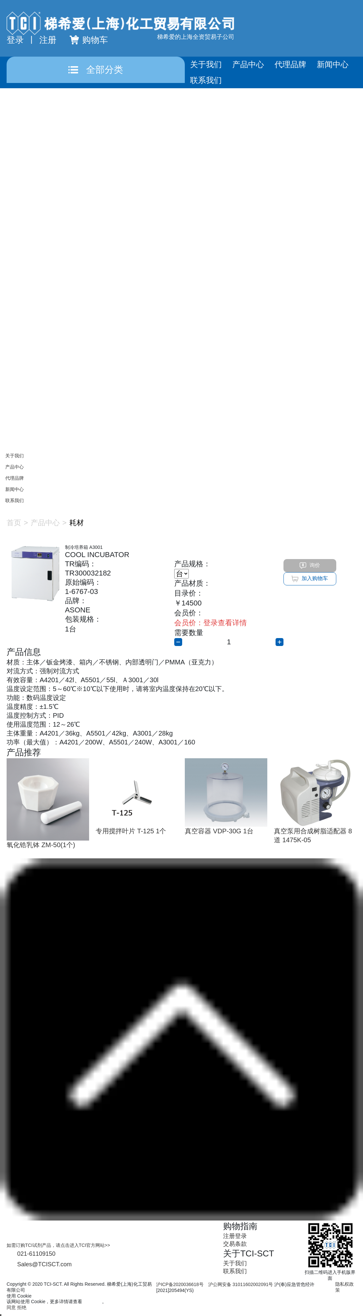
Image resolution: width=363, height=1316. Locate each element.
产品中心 (248, 64)
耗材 (76, 523)
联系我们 (206, 80)
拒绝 (21, 1307)
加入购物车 (310, 579)
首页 (14, 523)
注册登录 (235, 1236)
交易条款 (235, 1244)
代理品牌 (290, 64)
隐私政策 (92, 1301)
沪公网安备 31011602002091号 (240, 1284)
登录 (15, 40)
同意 (11, 1307)
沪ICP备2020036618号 (179, 1284)
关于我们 (206, 64)
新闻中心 (332, 64)
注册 (47, 40)
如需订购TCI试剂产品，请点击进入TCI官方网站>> (58, 1245)
